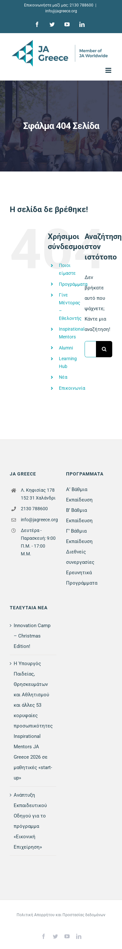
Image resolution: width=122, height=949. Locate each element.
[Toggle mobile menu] (108, 70)
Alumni (66, 347)
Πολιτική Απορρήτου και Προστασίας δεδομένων (61, 915)
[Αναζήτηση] (104, 349)
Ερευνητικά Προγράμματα (81, 578)
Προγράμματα (73, 284)
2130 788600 (81, 5)
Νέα (63, 377)
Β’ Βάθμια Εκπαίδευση (79, 515)
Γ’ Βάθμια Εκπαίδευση (79, 536)
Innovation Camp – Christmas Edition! (32, 636)
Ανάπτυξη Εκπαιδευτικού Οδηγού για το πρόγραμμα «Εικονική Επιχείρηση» (30, 821)
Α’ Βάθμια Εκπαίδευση (79, 495)
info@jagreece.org (61, 11)
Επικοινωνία (72, 388)
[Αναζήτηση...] (90, 349)
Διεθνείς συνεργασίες (80, 557)
